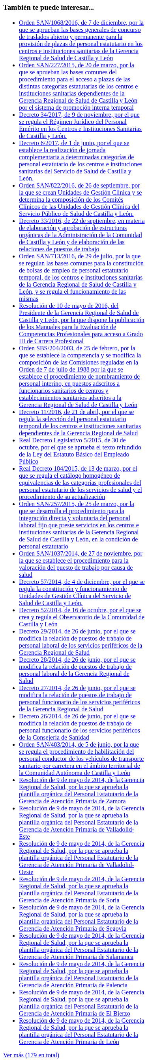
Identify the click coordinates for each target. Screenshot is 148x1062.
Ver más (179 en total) (31, 1055)
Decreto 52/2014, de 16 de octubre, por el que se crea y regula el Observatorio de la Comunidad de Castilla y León (81, 617)
